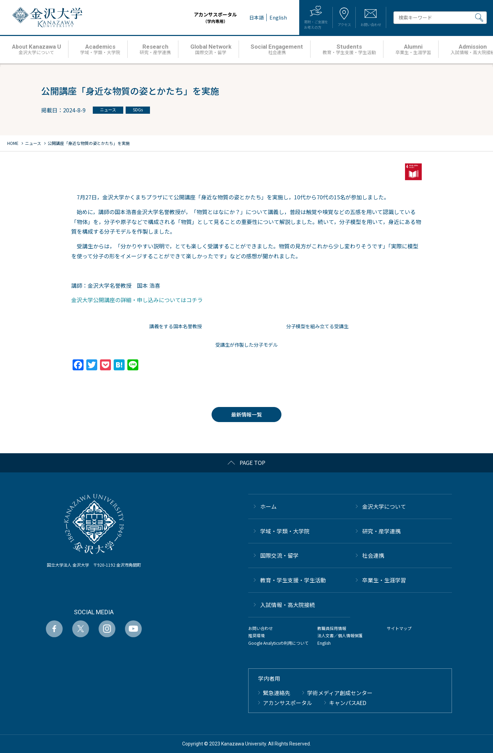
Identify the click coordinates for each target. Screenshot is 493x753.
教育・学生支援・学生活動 (293, 580)
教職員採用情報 (331, 628)
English (324, 643)
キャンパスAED (347, 703)
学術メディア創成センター (339, 693)
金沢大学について (384, 506)
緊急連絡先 (276, 693)
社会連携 (373, 555)
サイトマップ (399, 628)
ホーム (268, 506)
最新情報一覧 (246, 414)
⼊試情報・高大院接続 (287, 605)
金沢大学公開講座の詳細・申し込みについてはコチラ (137, 300)
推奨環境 (256, 635)
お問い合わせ (260, 628)
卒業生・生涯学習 (384, 580)
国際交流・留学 (279, 555)
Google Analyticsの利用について (278, 643)
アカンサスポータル (194, 17)
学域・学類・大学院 (284, 531)
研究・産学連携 (381, 531)
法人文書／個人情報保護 (340, 635)
